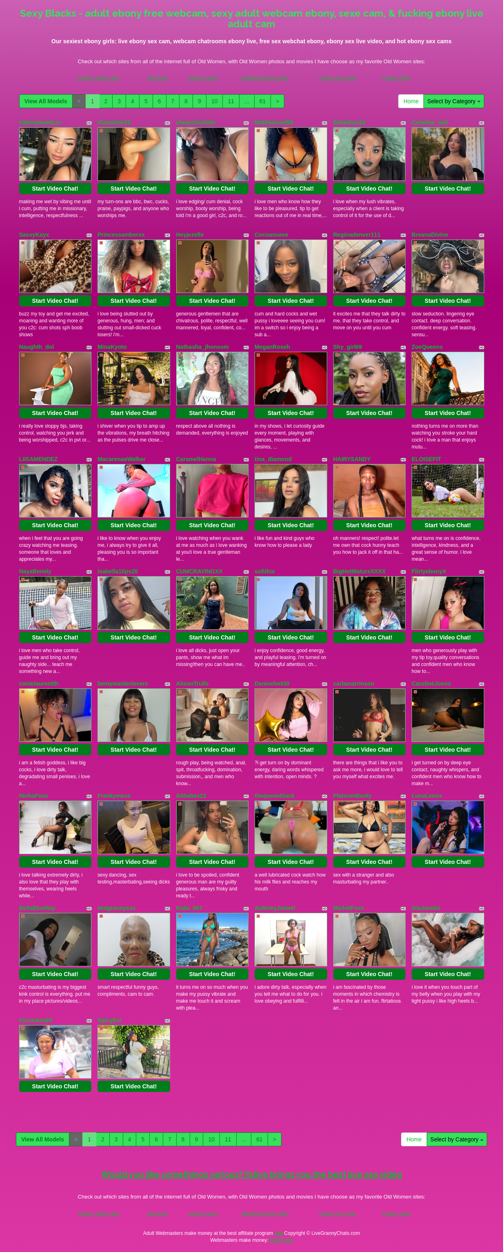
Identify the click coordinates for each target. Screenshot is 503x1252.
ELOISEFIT (426, 459)
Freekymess (114, 795)
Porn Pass (157, 78)
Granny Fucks (203, 78)
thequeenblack (275, 795)
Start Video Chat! (55, 188)
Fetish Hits (281, 1240)
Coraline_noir (430, 122)
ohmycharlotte (195, 122)
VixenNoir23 (114, 122)
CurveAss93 (35, 1020)
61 (262, 101)
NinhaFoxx (34, 795)
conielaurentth (38, 683)
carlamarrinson (353, 683)
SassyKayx (34, 234)
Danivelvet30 (272, 683)
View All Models (45, 101)
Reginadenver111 (357, 234)
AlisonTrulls (192, 683)
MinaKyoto (112, 347)
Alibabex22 (191, 795)
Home (411, 101)
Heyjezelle (190, 234)
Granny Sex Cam (337, 78)
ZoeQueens (427, 347)
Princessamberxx (121, 234)
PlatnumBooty (352, 795)
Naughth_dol (36, 347)
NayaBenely (35, 571)
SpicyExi (109, 1020)
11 (231, 101)
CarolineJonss (431, 683)
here (279, 1233)
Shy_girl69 (347, 347)
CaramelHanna (196, 459)
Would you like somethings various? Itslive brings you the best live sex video (251, 1174)
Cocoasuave (271, 234)
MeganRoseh (272, 347)
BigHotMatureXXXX (359, 571)
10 (214, 101)
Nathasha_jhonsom (202, 347)
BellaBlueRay (37, 908)
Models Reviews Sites (265, 78)
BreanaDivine (430, 234)
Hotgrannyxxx (116, 908)
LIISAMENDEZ (38, 459)
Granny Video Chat (98, 78)
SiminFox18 (349, 122)
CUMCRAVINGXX (199, 571)
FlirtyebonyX (429, 571)
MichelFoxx (348, 908)
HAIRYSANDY (352, 459)
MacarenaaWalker (121, 459)
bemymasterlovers (122, 683)
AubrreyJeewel (275, 908)
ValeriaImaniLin (40, 122)
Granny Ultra (396, 78)
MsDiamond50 (274, 122)
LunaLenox (427, 795)
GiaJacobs (426, 908)
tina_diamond (273, 459)
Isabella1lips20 (117, 571)
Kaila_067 (189, 908)
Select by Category (453, 101)
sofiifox (265, 571)
